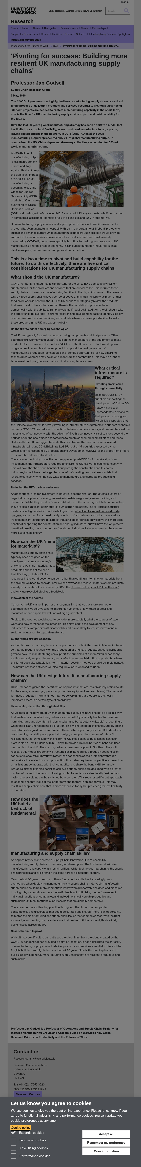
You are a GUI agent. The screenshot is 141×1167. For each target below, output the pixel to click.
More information (106, 1151)
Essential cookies (27, 1132)
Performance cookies (30, 1156)
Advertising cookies (29, 1148)
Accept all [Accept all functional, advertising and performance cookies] (106, 1134)
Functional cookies (28, 1141)
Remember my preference (106, 1143)
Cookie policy (20, 1128)
